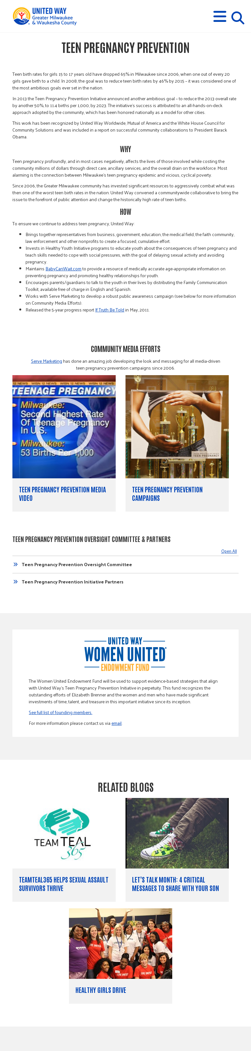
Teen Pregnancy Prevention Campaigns (167, 493)
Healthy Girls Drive (100, 989)
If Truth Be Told (109, 310)
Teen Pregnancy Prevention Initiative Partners (73, 581)
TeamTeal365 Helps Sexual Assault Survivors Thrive (64, 883)
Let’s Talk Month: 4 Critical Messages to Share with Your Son (175, 883)
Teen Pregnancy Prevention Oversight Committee (77, 564)
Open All (229, 551)
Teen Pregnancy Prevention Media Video (62, 493)
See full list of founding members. (60, 712)
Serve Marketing (46, 361)
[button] (219, 16)
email (116, 723)
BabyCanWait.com (63, 268)
